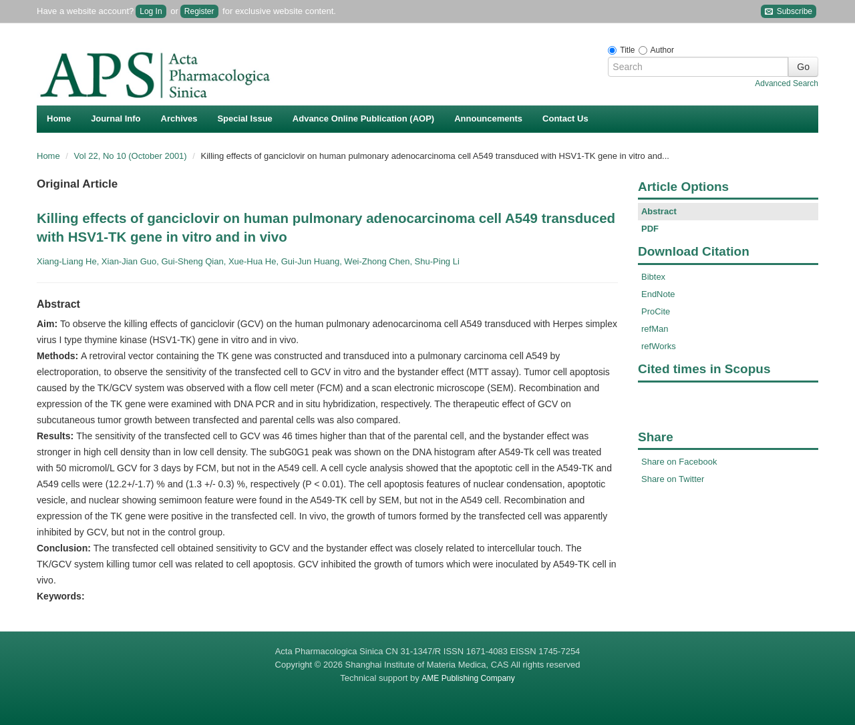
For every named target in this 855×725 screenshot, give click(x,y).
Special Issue (244, 118)
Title (627, 50)
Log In (151, 11)
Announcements (488, 118)
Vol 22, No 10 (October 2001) (132, 156)
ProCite (655, 311)
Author (662, 50)
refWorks (658, 346)
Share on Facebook (679, 462)
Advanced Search (786, 83)
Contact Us (565, 118)
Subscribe (788, 12)
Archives (179, 118)
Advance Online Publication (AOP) (363, 118)
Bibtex (653, 277)
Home (59, 118)
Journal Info (115, 118)
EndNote (658, 294)
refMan (654, 329)
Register (199, 11)
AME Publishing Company (467, 678)
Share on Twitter (672, 479)
